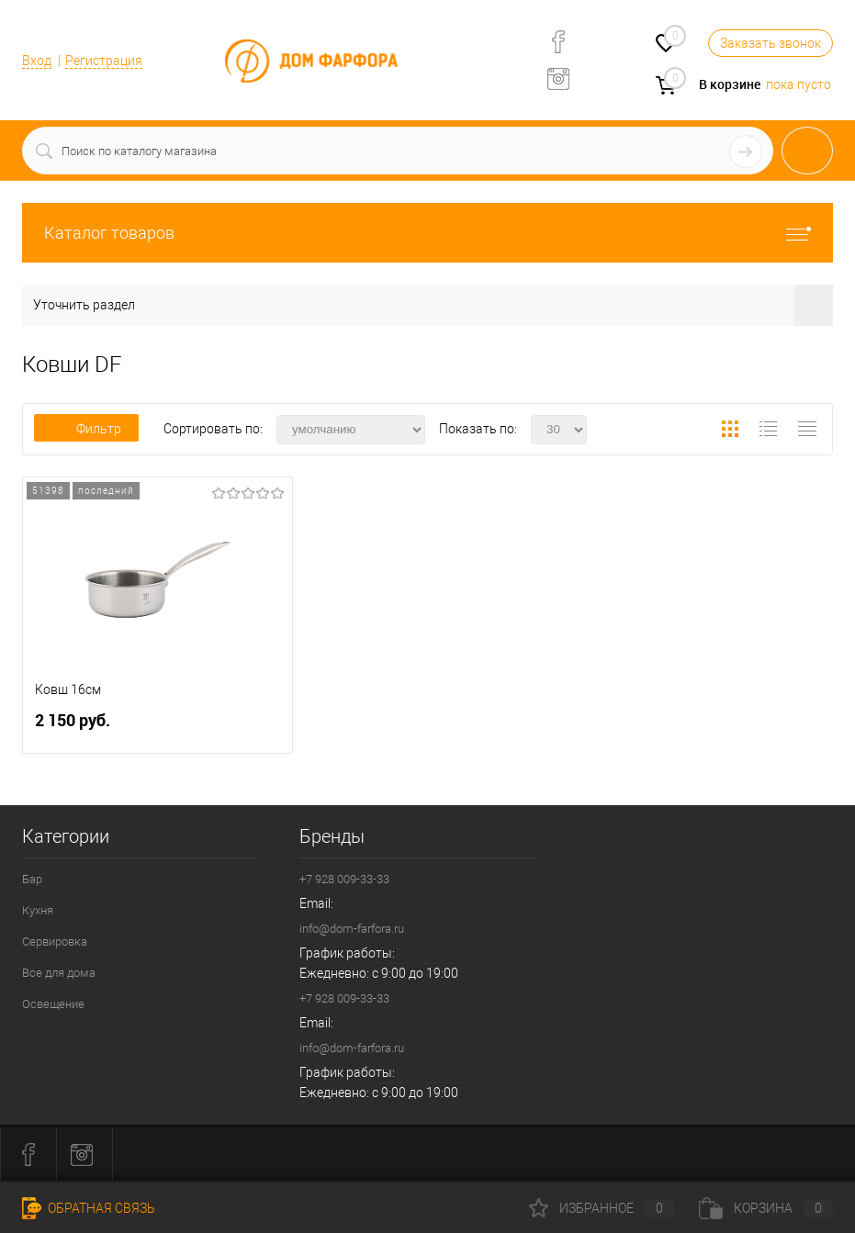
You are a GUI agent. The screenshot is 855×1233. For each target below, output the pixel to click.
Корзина (766, 1208)
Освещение (53, 1004)
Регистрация (103, 60)
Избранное (601, 1208)
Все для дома (59, 973)
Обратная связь (88, 1208)
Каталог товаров (427, 233)
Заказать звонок (770, 43)
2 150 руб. (157, 728)
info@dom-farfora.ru (351, 929)
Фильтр (86, 428)
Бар (32, 879)
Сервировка (54, 941)
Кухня (37, 910)
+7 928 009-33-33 (344, 879)
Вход (36, 60)
